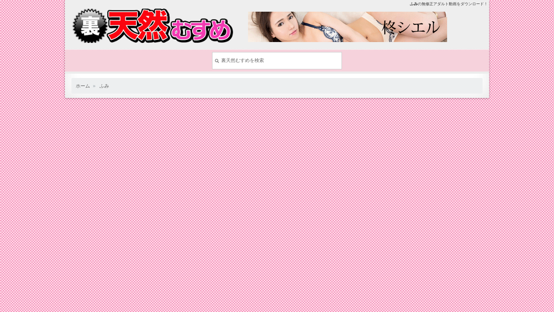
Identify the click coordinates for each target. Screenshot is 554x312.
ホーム (83, 85)
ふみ (104, 85)
